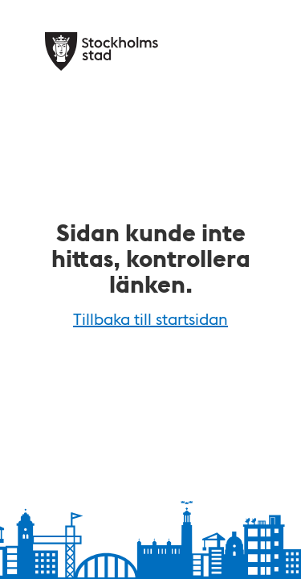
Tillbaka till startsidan (150, 318)
